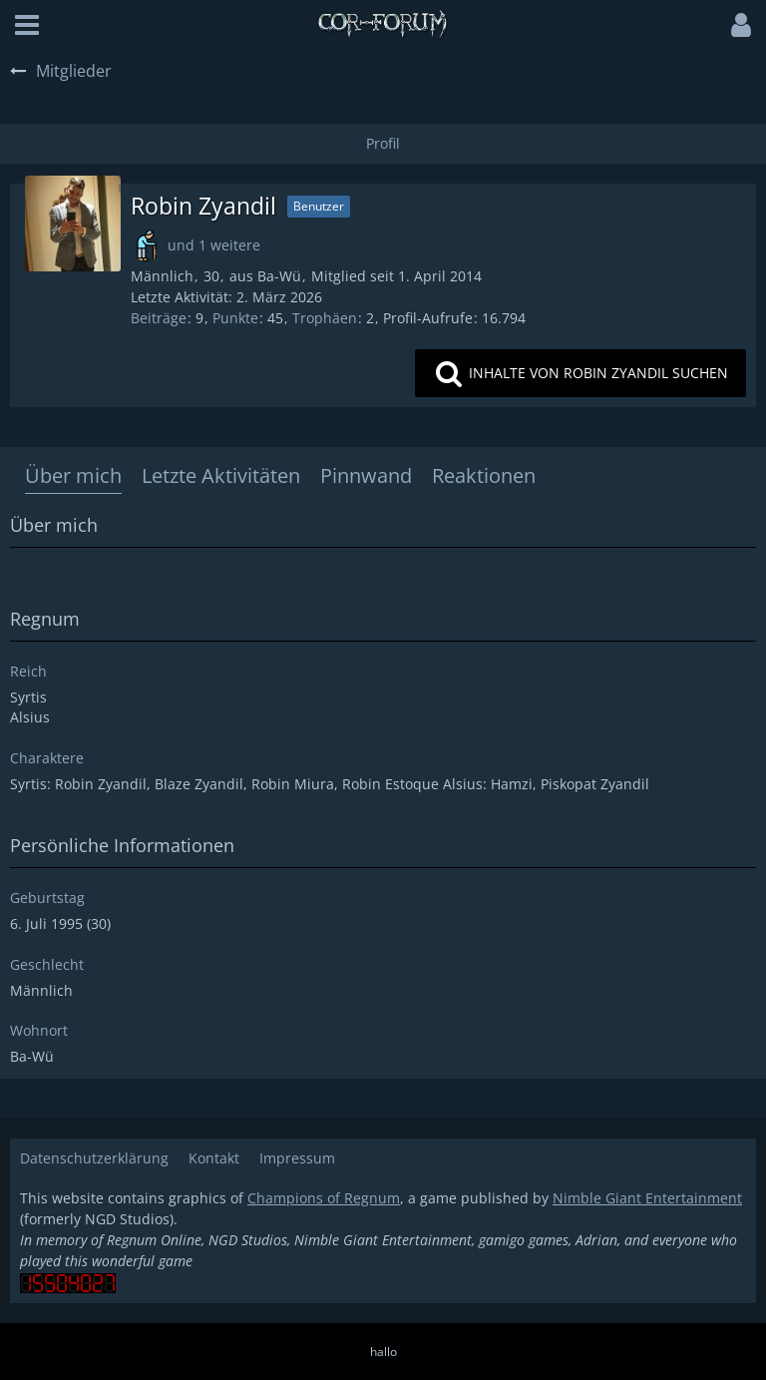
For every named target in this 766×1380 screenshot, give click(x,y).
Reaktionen (484, 475)
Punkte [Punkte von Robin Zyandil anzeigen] (235, 317)
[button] (27, 25)
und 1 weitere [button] (214, 244)
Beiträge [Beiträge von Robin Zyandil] (159, 317)
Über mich (73, 475)
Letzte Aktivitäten (221, 475)
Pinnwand (366, 475)
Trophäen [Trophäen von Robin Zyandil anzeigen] (324, 317)
